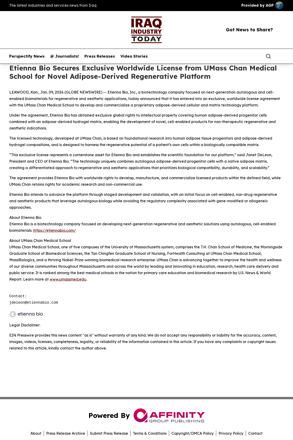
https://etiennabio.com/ (54, 230)
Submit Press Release (109, 433)
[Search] (268, 56)
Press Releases (99, 56)
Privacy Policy (230, 433)
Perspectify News (27, 56)
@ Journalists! (64, 56)
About (35, 433)
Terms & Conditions (150, 433)
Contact (255, 433)
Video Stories (134, 56)
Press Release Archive (65, 433)
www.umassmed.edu (68, 279)
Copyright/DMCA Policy (192, 433)
